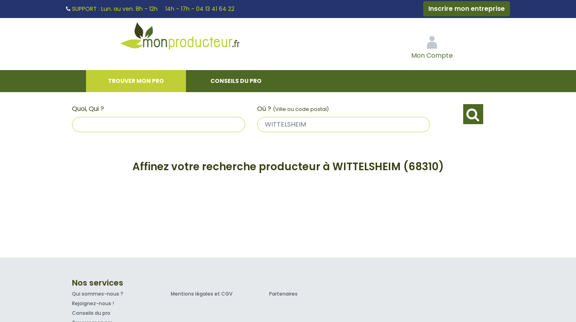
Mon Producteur (195, 38)
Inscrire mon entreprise (466, 8)
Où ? (293, 108)
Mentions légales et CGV (201, 293)
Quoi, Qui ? (88, 108)
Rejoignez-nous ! (93, 303)
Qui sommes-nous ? (97, 293)
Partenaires (283, 293)
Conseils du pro (236, 81)
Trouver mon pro (136, 81)
